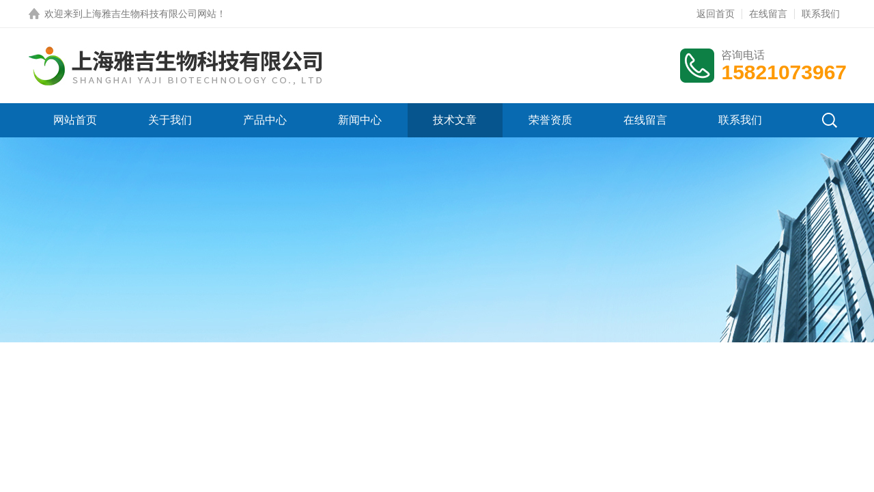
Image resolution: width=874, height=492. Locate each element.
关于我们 (170, 120)
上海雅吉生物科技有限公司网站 (149, 13)
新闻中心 (360, 120)
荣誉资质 (550, 120)
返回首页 (715, 13)
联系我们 (821, 13)
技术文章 (455, 120)
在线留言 (768, 13)
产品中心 (265, 120)
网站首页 (75, 120)
